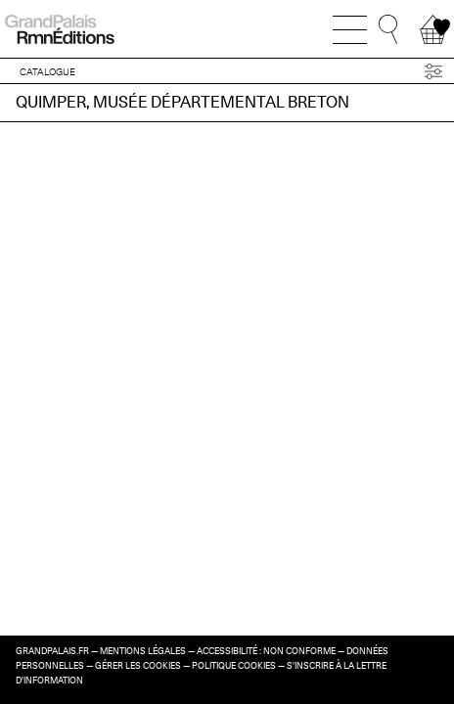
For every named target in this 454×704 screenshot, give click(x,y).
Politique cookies (234, 666)
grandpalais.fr (52, 651)
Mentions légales (143, 651)
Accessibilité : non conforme (266, 651)
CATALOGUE (47, 71)
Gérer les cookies (138, 666)
